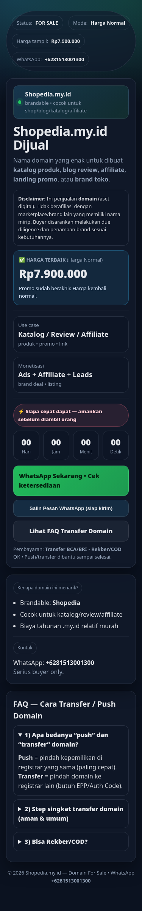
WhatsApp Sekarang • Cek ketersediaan (59, 480)
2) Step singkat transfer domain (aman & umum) (70, 814)
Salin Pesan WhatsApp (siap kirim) (71, 508)
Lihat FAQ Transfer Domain (70, 531)
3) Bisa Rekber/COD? (56, 841)
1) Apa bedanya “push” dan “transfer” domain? (63, 739)
